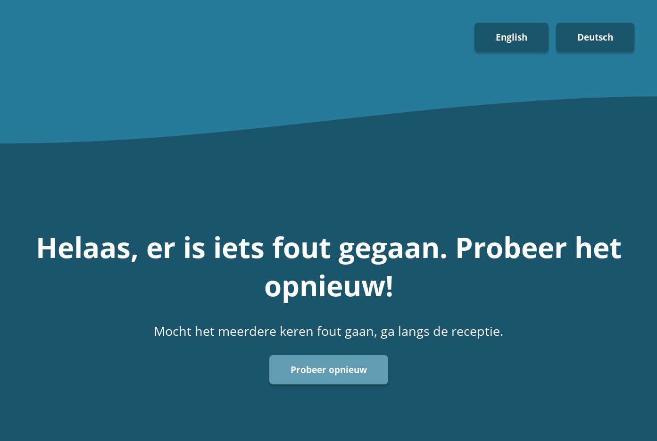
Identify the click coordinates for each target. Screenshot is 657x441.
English (511, 37)
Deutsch (595, 37)
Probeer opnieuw (329, 369)
